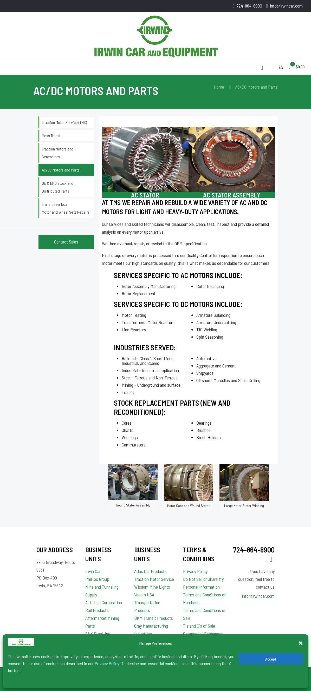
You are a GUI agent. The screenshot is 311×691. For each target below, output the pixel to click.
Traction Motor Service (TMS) (64, 122)
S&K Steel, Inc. (98, 633)
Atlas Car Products (150, 571)
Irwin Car (93, 571)
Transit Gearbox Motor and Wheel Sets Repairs (66, 208)
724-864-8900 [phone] (249, 6)
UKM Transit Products (153, 618)
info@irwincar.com (258, 596)
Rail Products (97, 610)
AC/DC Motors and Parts (61, 169)
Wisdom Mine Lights (152, 587)
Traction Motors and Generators (57, 152)
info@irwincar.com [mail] (286, 6)
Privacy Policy (107, 663)
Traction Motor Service (154, 579)
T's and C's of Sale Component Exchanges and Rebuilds (203, 633)
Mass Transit (52, 135)
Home (219, 87)
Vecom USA (144, 594)
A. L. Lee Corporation (103, 602)
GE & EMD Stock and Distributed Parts (57, 187)
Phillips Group (97, 579)
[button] (300, 643)
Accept (270, 659)
